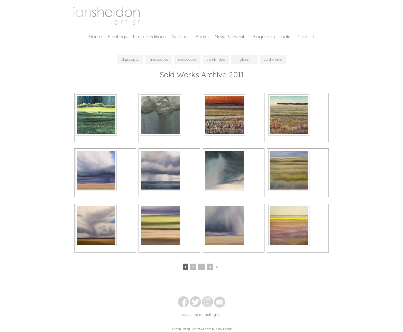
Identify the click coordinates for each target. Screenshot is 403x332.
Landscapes (159, 59)
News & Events (230, 37)
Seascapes (187, 59)
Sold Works (273, 59)
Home (95, 37)
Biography (263, 37)
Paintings (117, 37)
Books (202, 37)
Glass (244, 59)
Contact (306, 37)
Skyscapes (130, 59)
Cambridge (215, 59)
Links (286, 37)
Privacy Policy (180, 329)
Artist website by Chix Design (212, 329)
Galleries (180, 37)
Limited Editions (149, 37)
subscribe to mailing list (201, 314)
